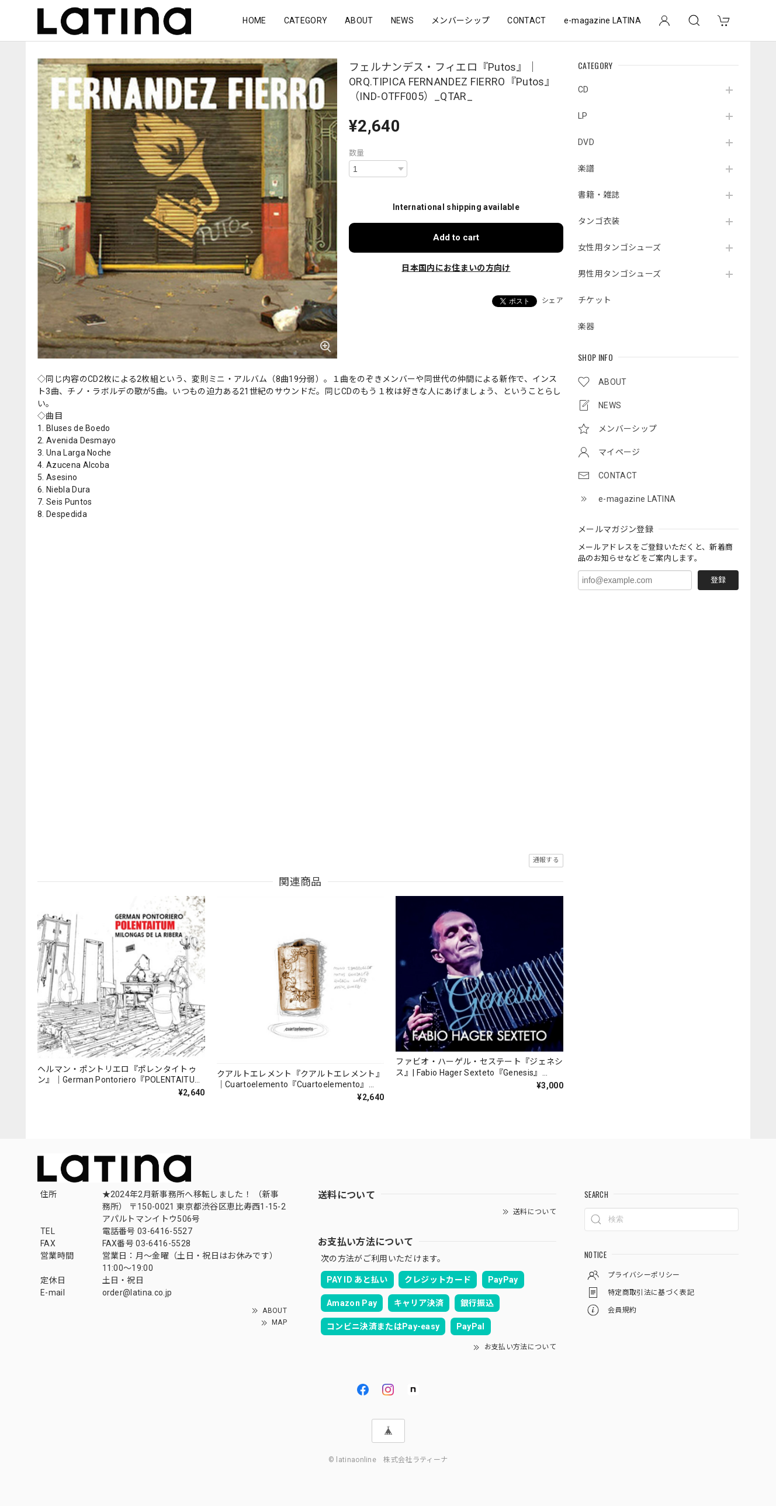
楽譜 (586, 168)
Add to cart (456, 237)
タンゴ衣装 (599, 221)
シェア (552, 301)
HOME (254, 20)
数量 (357, 153)
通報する (546, 860)
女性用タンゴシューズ (619, 247)
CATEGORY (306, 20)
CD (583, 89)
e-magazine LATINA (602, 20)
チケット (594, 300)
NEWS (402, 20)
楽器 (586, 326)
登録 (718, 579)
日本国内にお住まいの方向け (455, 268)
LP (583, 115)
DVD (586, 142)
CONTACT (526, 20)
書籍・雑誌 (599, 194)
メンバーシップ (460, 20)
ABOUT (359, 20)
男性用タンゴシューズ (619, 273)
